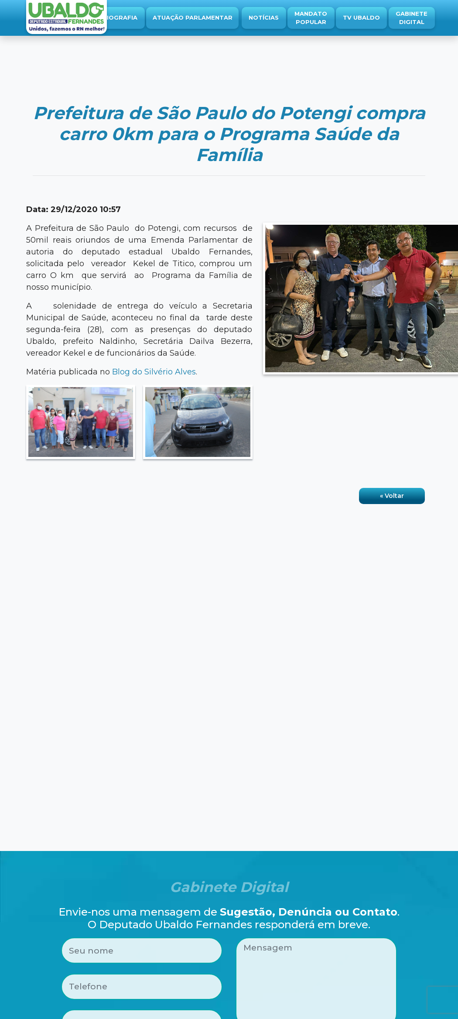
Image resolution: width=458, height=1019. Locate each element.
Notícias (264, 17)
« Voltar (392, 496)
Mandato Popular (310, 18)
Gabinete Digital (411, 18)
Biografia (120, 17)
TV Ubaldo (361, 17)
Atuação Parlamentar (192, 17)
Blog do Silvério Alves (154, 372)
